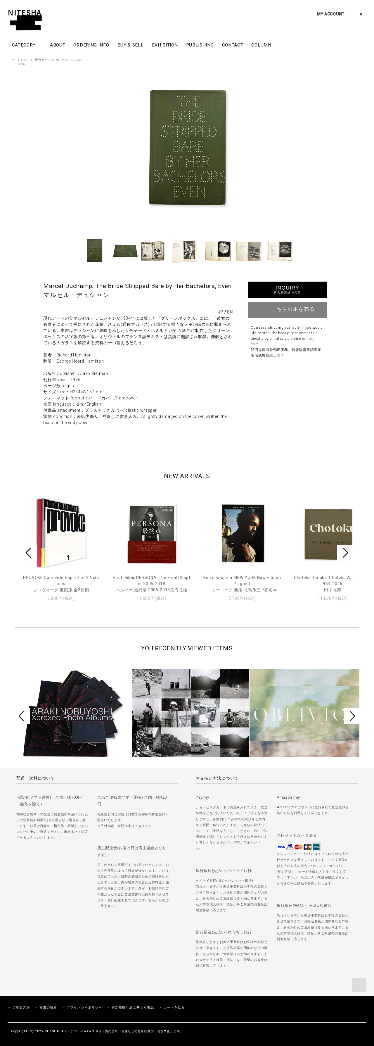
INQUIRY (287, 289)
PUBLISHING (200, 45)
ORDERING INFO (91, 45)
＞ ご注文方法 (19, 1007)
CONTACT (232, 45)
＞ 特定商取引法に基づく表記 (130, 1007)
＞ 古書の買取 (46, 1007)
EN (230, 312)
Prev (29, 553)
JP (220, 312)
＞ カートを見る (172, 1007)
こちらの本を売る (287, 309)
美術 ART (23, 59)
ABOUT (57, 45)
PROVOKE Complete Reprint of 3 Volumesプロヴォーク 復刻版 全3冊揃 (61, 583)
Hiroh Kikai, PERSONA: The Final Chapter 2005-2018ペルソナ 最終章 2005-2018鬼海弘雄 (151, 583)
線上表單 (276, 355)
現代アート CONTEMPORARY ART (59, 59)
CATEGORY (27, 44)
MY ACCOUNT (330, 14)
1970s (21, 64)
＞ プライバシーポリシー (82, 1007)
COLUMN (261, 45)
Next (344, 553)
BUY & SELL (130, 45)
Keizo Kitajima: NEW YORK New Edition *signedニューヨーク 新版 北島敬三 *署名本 (242, 583)
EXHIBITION (165, 45)
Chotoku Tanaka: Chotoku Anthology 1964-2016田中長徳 (333, 583)
